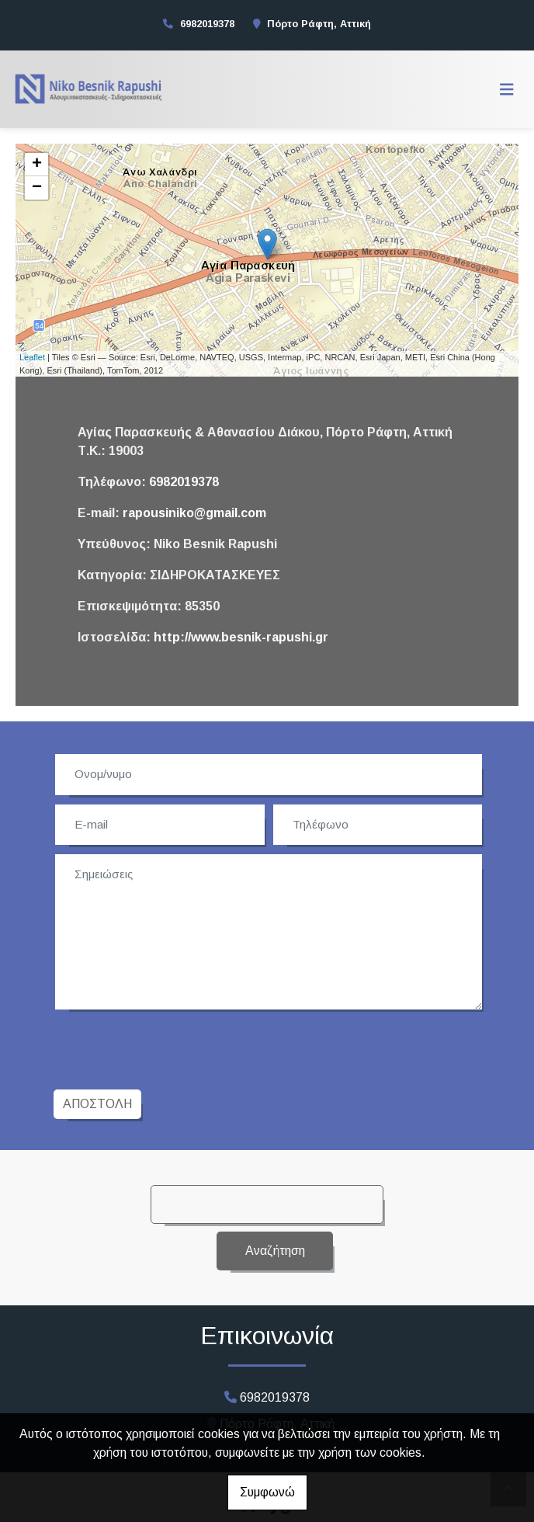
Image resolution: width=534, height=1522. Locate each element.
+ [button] (37, 164)
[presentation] (175, 1047)
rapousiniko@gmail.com (194, 512)
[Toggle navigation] (507, 89)
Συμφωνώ (267, 1492)
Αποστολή (97, 1103)
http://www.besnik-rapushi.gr (241, 637)
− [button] (37, 188)
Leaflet (32, 357)
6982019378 (207, 24)
